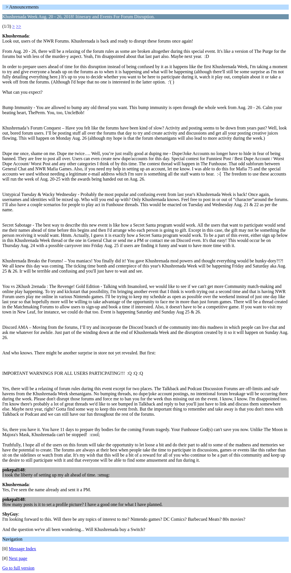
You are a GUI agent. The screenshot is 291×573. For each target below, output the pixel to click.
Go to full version (18, 568)
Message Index (22, 548)
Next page (18, 558)
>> (18, 26)
